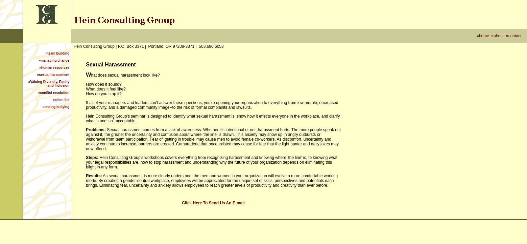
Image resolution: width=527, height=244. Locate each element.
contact (515, 36)
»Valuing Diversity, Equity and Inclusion (49, 83)
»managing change (54, 60)
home (484, 36)
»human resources (54, 67)
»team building (58, 53)
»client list (61, 100)
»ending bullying (56, 107)
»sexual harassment (53, 75)
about (499, 36)
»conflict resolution (53, 93)
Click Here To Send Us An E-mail (213, 203)
